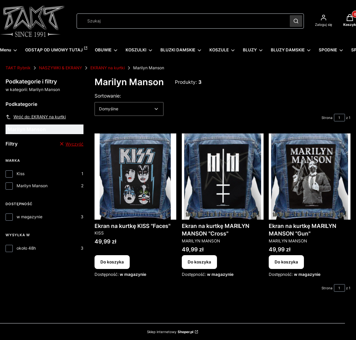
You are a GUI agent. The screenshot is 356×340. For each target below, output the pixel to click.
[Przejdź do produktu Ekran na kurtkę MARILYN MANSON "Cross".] (223, 176)
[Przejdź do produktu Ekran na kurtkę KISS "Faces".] (135, 176)
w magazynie (29, 216)
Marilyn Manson (32, 185)
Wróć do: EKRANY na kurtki (36, 117)
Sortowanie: (108, 95)
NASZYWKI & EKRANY (60, 67)
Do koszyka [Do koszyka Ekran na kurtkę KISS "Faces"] (112, 261)
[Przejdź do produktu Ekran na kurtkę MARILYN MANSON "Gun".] (309, 176)
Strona (327, 118)
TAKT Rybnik (18, 67)
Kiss (20, 173)
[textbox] (129, 109)
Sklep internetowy (170, 332)
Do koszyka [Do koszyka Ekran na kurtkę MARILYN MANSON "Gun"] (286, 261)
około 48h (26, 248)
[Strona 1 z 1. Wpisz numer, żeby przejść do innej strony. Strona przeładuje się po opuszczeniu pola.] (339, 117)
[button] (296, 21)
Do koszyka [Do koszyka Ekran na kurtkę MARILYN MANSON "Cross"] (199, 261)
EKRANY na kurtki (107, 67)
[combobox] (181, 21)
